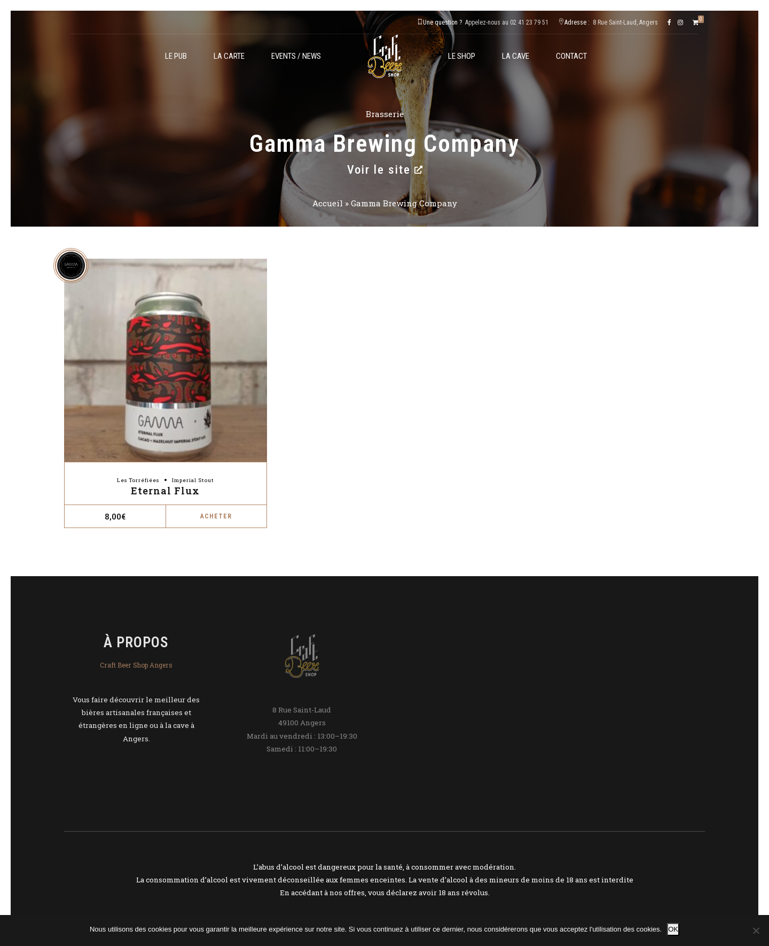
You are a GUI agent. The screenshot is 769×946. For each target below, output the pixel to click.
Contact (571, 56)
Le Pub (176, 56)
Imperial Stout (193, 480)
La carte (229, 56)
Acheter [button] (216, 516)
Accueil (327, 203)
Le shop (461, 56)
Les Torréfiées (138, 480)
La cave (515, 56)
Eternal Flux (165, 490)
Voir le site (384, 169)
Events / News (296, 56)
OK (673, 929)
